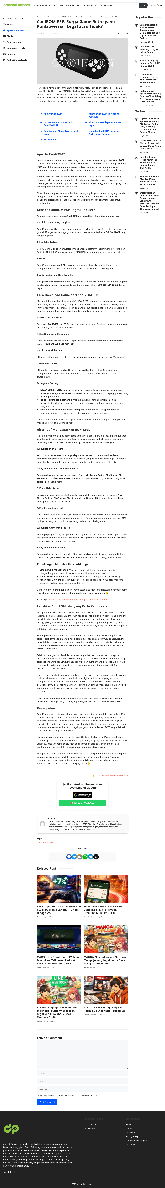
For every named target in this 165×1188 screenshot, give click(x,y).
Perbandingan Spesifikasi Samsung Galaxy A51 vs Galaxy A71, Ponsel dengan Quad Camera (150, 96)
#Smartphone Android (44, 5)
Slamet (39, 1021)
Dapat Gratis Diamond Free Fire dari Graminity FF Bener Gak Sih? (149, 78)
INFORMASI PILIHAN (13, 18)
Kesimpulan (50, 139)
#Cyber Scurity (106, 5)
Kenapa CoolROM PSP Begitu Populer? (104, 115)
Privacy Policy (132, 1136)
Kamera (9, 54)
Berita (8, 24)
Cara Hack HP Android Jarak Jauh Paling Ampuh (149, 49)
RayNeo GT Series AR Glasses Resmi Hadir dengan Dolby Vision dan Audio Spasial (150, 144)
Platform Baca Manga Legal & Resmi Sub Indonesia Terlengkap (104, 1009)
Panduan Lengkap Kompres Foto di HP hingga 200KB (150, 63)
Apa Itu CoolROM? (53, 113)
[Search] (143, 5)
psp (51, 842)
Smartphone (90, 1124)
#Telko (60, 5)
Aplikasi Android (13, 30)
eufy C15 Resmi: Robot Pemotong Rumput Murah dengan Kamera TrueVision (148, 162)
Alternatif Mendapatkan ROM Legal (105, 124)
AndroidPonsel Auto (15, 60)
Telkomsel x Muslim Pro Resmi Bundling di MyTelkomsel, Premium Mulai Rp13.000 (103, 910)
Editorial (130, 1128)
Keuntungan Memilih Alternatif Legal (61, 132)
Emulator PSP (43, 842)
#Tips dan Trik (72, 5)
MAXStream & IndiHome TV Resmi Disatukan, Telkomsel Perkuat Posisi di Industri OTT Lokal (58, 960)
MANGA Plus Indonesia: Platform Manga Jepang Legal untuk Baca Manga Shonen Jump (105, 960)
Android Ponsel (43, 17)
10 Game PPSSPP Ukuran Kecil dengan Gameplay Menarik (77, 599)
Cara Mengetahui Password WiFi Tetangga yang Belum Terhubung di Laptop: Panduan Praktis (150, 31)
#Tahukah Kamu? (89, 5)
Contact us (131, 1132)
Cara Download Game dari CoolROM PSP (58, 124)
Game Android (12, 42)
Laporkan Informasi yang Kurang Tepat (111, 776)
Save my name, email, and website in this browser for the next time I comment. (68, 1096)
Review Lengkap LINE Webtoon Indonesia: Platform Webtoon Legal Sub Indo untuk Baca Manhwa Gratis (57, 1012)
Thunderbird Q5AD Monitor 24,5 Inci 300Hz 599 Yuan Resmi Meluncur (149, 180)
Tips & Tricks (90, 1128)
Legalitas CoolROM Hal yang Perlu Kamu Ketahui (104, 132)
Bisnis (8, 36)
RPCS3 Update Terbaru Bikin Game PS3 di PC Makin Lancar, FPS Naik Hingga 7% (59, 910)
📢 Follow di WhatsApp (82, 803)
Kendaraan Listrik (14, 48)
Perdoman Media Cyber (136, 1140)
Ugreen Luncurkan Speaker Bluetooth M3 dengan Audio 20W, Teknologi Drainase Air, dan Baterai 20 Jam (149, 125)
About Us (130, 1124)
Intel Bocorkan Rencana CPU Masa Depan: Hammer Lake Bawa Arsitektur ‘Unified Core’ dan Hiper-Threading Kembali (149, 200)
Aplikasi (54, 17)
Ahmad (39, 33)
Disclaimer (131, 1144)
